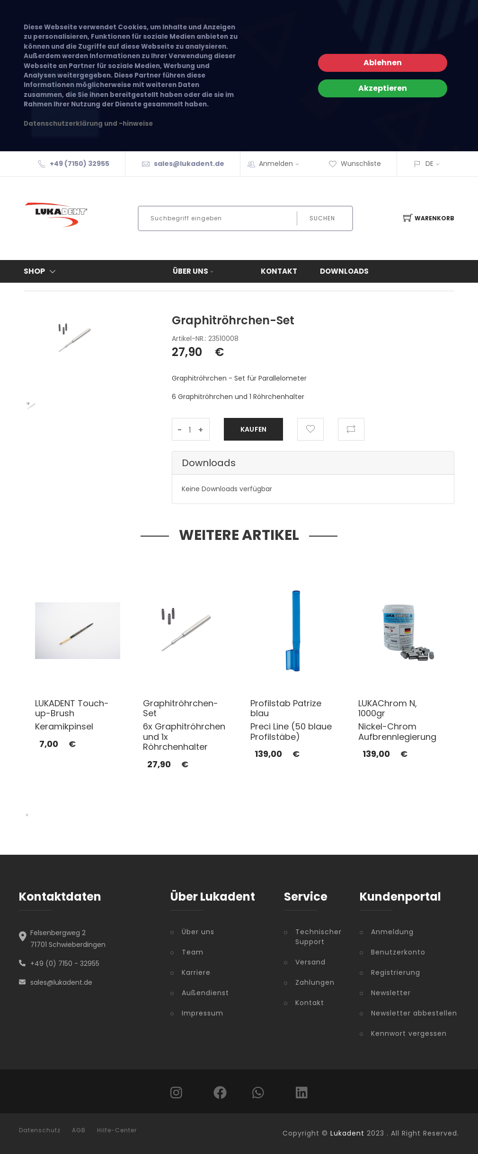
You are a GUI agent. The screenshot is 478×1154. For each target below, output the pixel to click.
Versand (310, 962)
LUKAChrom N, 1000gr (387, 708)
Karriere (196, 972)
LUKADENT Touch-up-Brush (72, 708)
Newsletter (391, 993)
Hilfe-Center (117, 1130)
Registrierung (395, 972)
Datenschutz (40, 1130)
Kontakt (279, 271)
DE (429, 163)
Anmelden (282, 163)
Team (193, 952)
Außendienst (205, 993)
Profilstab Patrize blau (285, 708)
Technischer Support (318, 936)
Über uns (194, 271)
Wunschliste (354, 163)
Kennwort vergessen (409, 1033)
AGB (79, 1130)
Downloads (344, 271)
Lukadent (347, 1133)
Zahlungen (315, 982)
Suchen (322, 218)
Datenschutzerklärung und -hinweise (88, 123)
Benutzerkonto (398, 952)
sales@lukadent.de (189, 163)
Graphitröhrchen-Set (180, 708)
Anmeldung (392, 932)
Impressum (202, 1013)
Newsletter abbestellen (414, 1013)
